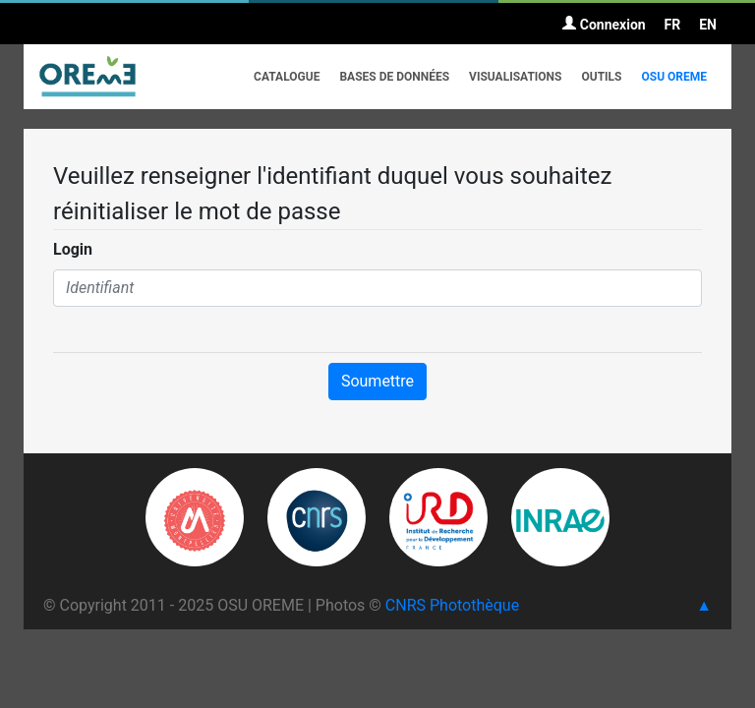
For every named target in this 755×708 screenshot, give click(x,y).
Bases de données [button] (394, 77)
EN (708, 24)
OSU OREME (674, 77)
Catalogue (286, 77)
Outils (601, 77)
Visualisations (515, 77)
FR (673, 24)
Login (72, 249)
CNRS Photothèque (452, 605)
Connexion (603, 24)
